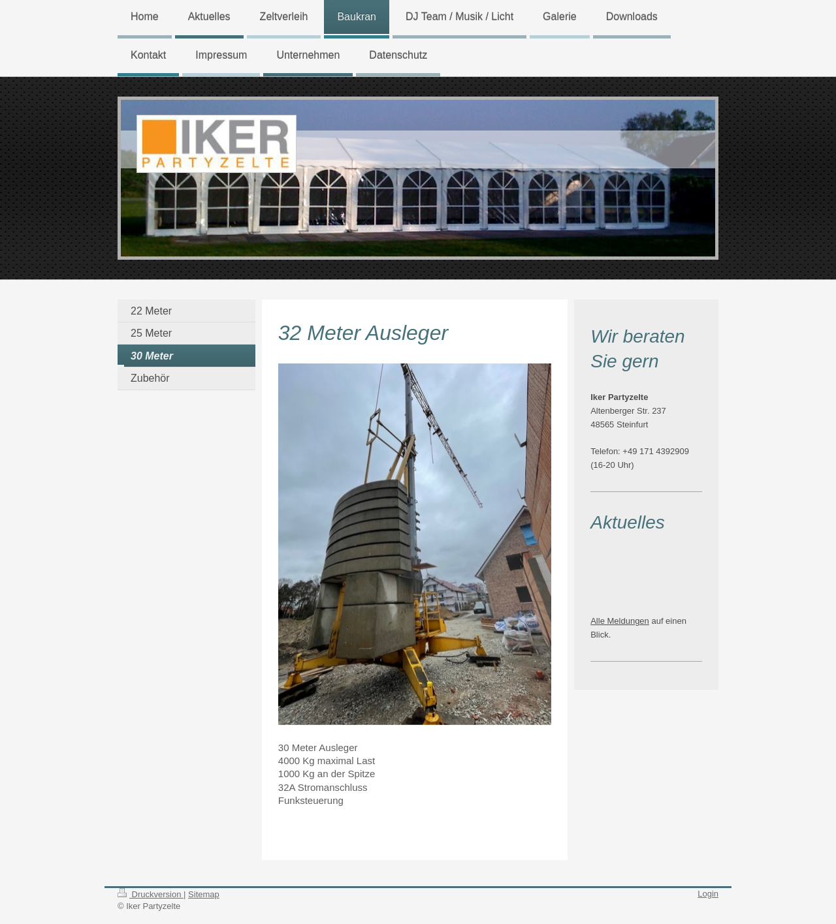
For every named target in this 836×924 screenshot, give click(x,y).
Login (708, 894)
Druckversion (151, 894)
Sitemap (203, 894)
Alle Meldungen (619, 621)
